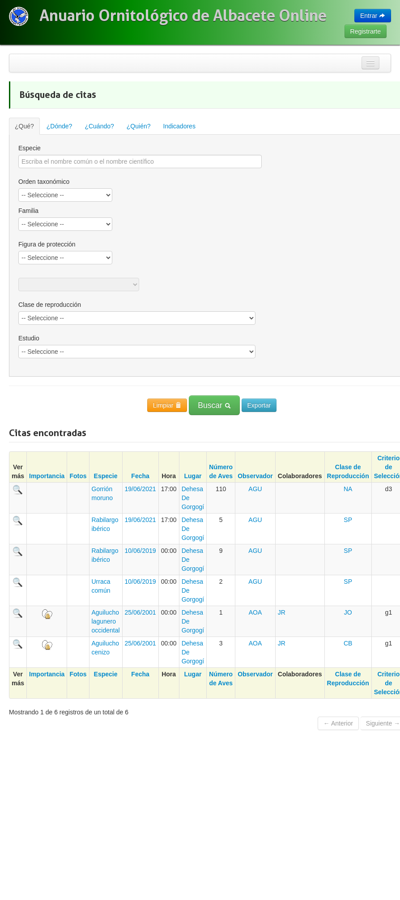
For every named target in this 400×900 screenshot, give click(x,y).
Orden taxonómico (43, 181)
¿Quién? (139, 126)
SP (348, 519)
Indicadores (179, 126)
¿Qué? (24, 126)
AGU (255, 488)
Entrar (372, 15)
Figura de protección (47, 244)
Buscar (214, 405)
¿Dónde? (59, 126)
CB (348, 643)
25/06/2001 (140, 612)
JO (348, 612)
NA (348, 488)
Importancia (46, 476)
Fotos (77, 476)
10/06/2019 (140, 550)
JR (281, 612)
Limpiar (167, 405)
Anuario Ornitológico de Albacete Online (183, 16)
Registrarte (365, 31)
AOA (255, 612)
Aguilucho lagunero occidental (106, 621)
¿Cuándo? (99, 126)
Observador (255, 476)
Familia (28, 210)
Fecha (140, 476)
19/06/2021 (140, 488)
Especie (106, 476)
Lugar (193, 476)
